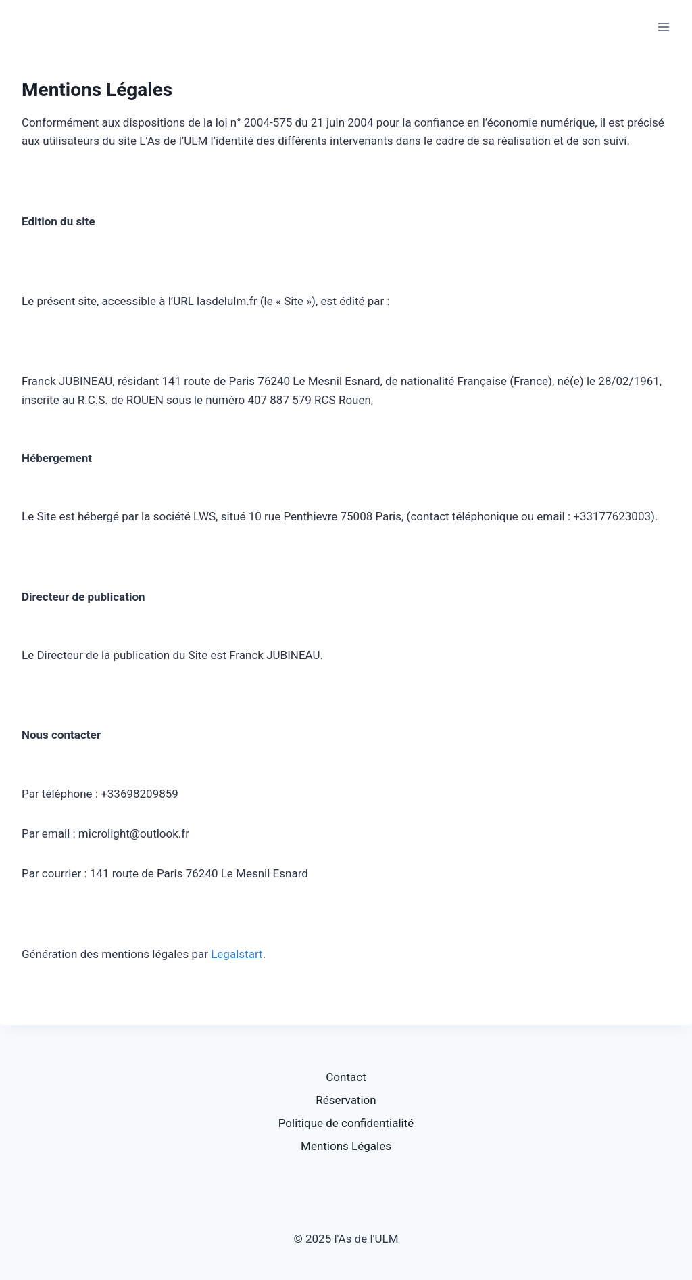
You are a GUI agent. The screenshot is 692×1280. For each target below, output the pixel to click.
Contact (346, 1077)
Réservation (346, 1100)
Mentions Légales (346, 1146)
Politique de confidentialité (346, 1123)
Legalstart (236, 954)
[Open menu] (663, 26)
